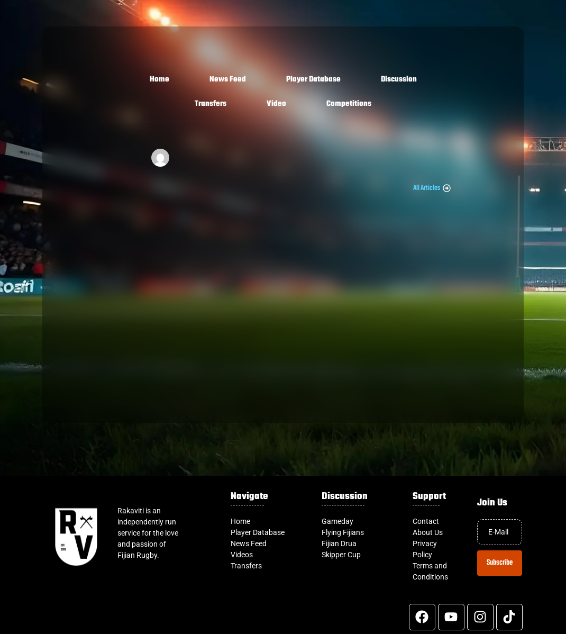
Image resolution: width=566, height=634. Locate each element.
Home (159, 80)
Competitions (348, 104)
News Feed (227, 80)
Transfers (210, 104)
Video (276, 104)
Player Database (313, 80)
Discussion (399, 80)
